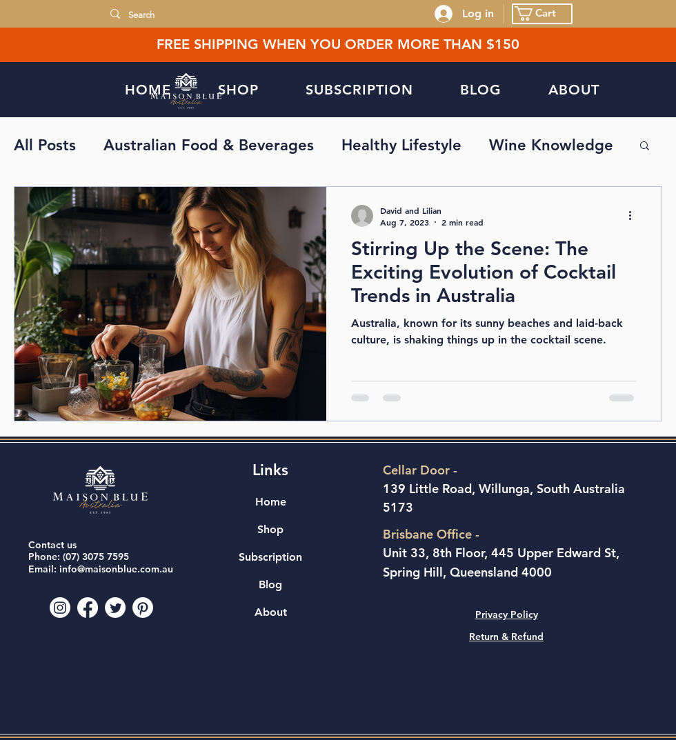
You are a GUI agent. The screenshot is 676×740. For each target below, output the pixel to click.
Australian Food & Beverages (208, 145)
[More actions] (634, 216)
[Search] (270, 15)
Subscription (270, 556)
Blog (270, 584)
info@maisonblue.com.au (116, 569)
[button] (542, 13)
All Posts (45, 145)
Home (270, 501)
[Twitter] (115, 607)
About (271, 612)
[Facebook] (87, 607)
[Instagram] (60, 607)
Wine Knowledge (551, 145)
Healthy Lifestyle (401, 145)
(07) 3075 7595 (96, 556)
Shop (270, 529)
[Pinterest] (142, 607)
